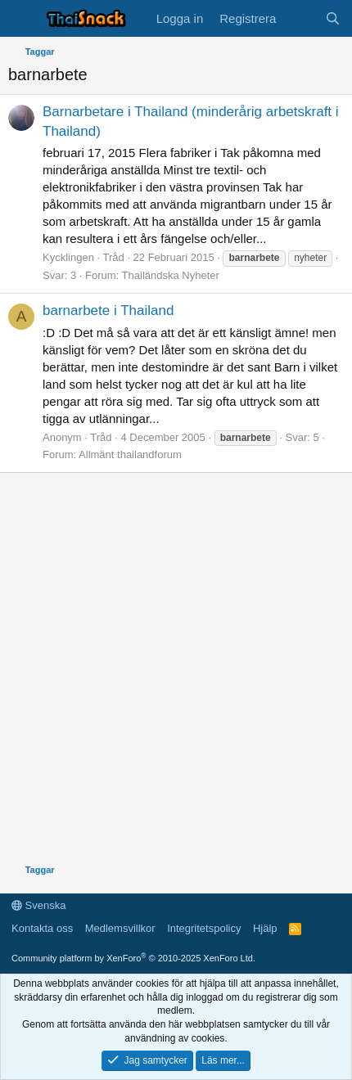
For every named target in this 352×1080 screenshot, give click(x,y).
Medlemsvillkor (120, 928)
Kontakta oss (42, 928)
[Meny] (22, 18)
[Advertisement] (176, 671)
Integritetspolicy (204, 928)
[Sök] (333, 18)
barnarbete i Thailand (108, 310)
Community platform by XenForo (133, 958)
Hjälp (265, 928)
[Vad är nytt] (300, 18)
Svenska (38, 905)
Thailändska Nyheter (170, 275)
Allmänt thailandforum (130, 454)
